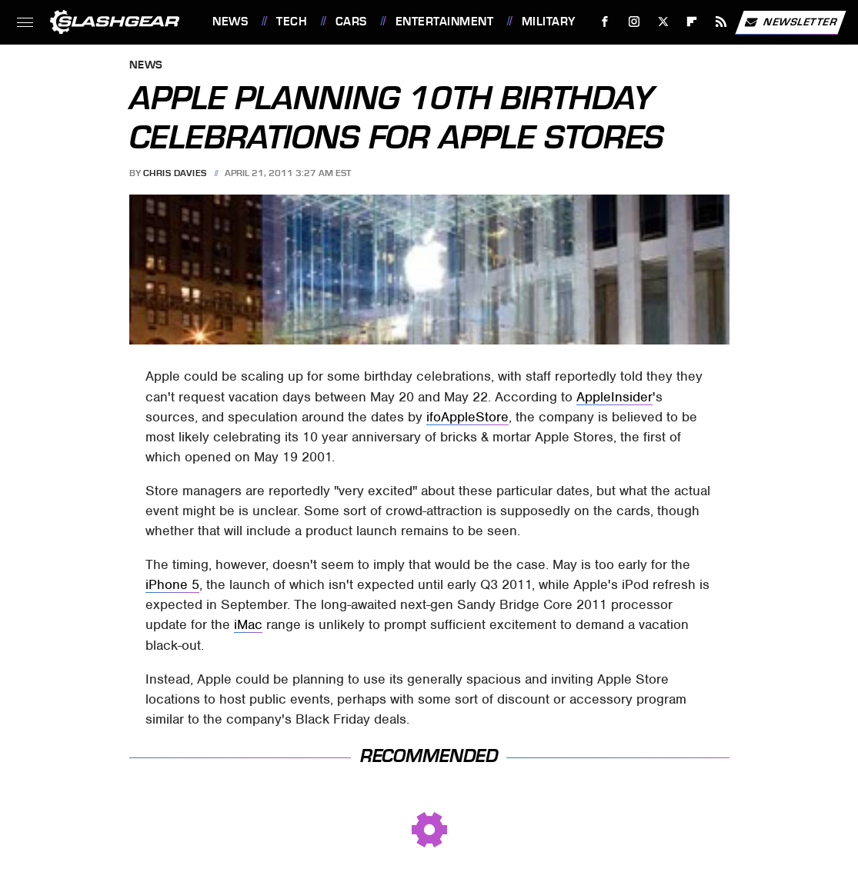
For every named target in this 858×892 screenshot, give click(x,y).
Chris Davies (175, 173)
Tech (291, 21)
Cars (351, 21)
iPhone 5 (172, 584)
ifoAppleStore (467, 416)
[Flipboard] (692, 22)
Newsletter (790, 22)
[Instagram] (634, 22)
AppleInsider (614, 396)
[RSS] (721, 22)
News (230, 21)
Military (549, 21)
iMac (248, 624)
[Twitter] (663, 22)
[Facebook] (605, 22)
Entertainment (445, 21)
